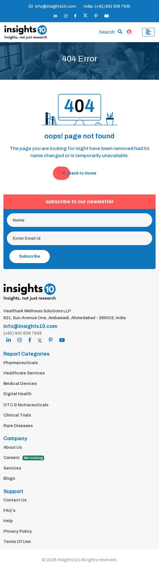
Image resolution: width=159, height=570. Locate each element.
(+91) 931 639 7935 (22, 333)
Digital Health (17, 393)
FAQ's (9, 510)
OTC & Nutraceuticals (25, 405)
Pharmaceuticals (20, 362)
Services (12, 468)
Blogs (9, 478)
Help (8, 520)
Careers (23, 457)
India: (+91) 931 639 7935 (107, 6)
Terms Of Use (17, 541)
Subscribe (29, 256)
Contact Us (14, 500)
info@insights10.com (52, 6)
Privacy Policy (17, 531)
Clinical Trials (17, 415)
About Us (12, 447)
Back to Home (79, 173)
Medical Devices (20, 383)
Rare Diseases (18, 425)
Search (107, 32)
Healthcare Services (24, 373)
